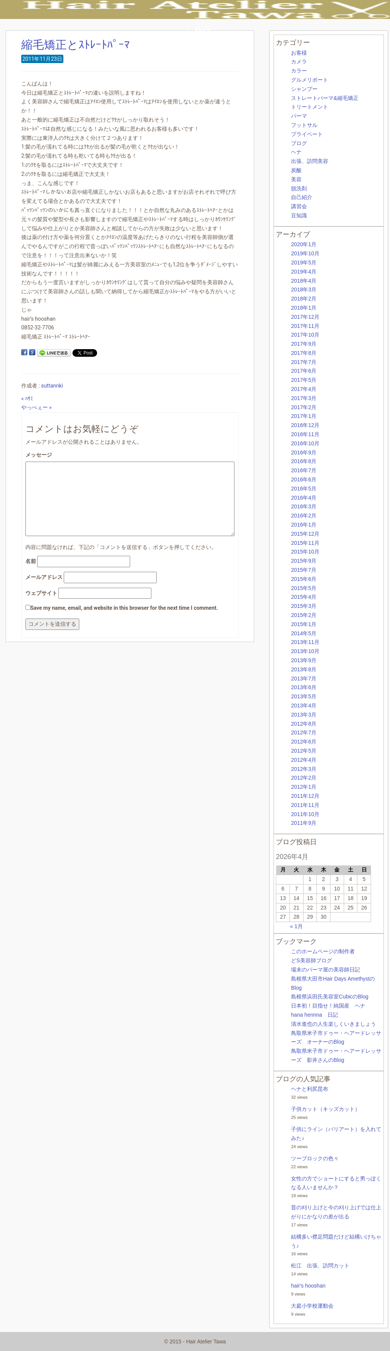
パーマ (299, 116)
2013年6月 (303, 687)
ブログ (299, 143)
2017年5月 (303, 380)
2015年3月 (303, 606)
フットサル (304, 125)
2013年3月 (303, 715)
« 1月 (296, 926)
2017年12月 (305, 317)
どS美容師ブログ (311, 960)
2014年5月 (303, 633)
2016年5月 (303, 489)
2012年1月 (303, 787)
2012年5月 (303, 751)
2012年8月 (303, 724)
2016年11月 (305, 434)
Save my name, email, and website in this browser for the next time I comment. (124, 608)
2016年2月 (303, 516)
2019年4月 (303, 272)
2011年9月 (303, 823)
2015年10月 (305, 552)
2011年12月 (305, 796)
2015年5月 (303, 588)
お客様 (299, 53)
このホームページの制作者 (323, 951)
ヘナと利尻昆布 (309, 1089)
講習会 (299, 206)
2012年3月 (303, 769)
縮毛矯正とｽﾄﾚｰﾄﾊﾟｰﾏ (75, 44)
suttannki (52, 386)
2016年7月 (303, 470)
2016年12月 (305, 425)
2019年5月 (303, 262)
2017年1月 (303, 416)
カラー (299, 71)
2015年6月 (303, 579)
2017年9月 (303, 344)
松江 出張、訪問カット (320, 1265)
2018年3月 (303, 289)
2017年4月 (303, 389)
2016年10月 (305, 443)
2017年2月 (303, 407)
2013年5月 (303, 696)
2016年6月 (303, 479)
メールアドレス (44, 577)
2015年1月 (303, 624)
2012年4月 (303, 760)
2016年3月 (303, 506)
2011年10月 (305, 814)
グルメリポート (309, 80)
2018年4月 (303, 281)
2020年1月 (303, 244)
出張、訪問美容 (309, 161)
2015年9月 (303, 561)
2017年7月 (303, 362)
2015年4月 (303, 597)
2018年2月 (303, 299)
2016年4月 (303, 498)
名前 (30, 561)
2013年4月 (303, 705)
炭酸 (296, 170)
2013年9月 (303, 660)
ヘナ (296, 152)
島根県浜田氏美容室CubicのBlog (329, 996)
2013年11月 (305, 642)
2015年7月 (303, 570)
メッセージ (38, 455)
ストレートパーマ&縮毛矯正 (324, 98)
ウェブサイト (41, 593)
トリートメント (309, 107)
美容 (296, 179)
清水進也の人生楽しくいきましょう (333, 1024)
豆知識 (299, 215)
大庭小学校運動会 (312, 1306)
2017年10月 (305, 335)
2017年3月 (303, 398)
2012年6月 (303, 742)
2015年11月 (305, 543)
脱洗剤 (299, 188)
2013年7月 (303, 679)
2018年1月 (303, 308)
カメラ (299, 62)
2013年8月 (303, 669)
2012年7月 (303, 732)
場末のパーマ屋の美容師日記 (325, 970)
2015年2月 (303, 615)
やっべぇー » (36, 407)
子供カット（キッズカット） (325, 1109)
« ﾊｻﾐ (27, 398)
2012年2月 (303, 778)
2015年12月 (305, 534)
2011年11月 (305, 805)
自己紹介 (301, 197)
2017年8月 (303, 353)
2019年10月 (305, 253)
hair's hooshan (308, 1286)
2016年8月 (303, 461)
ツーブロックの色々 (315, 1158)
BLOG (203, 28)
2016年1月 (303, 525)
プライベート (307, 134)
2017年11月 (305, 326)
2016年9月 (303, 452)
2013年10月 (305, 651)
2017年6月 (303, 371)
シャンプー (304, 89)
